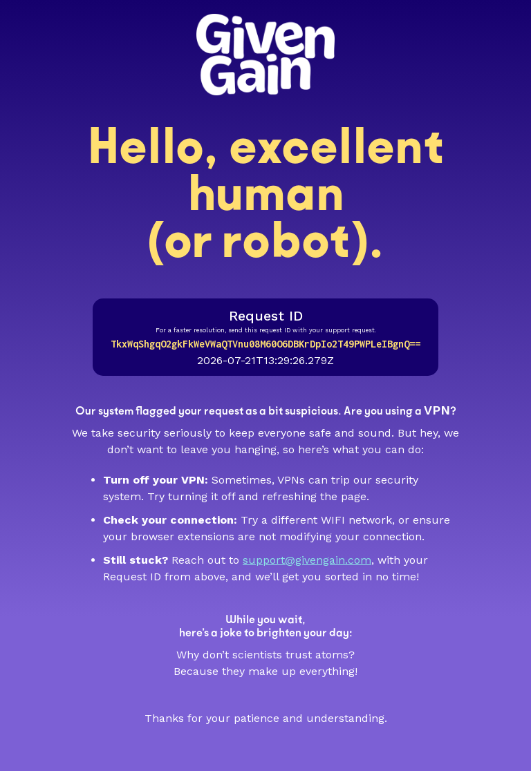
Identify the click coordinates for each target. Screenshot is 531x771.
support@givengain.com (307, 560)
